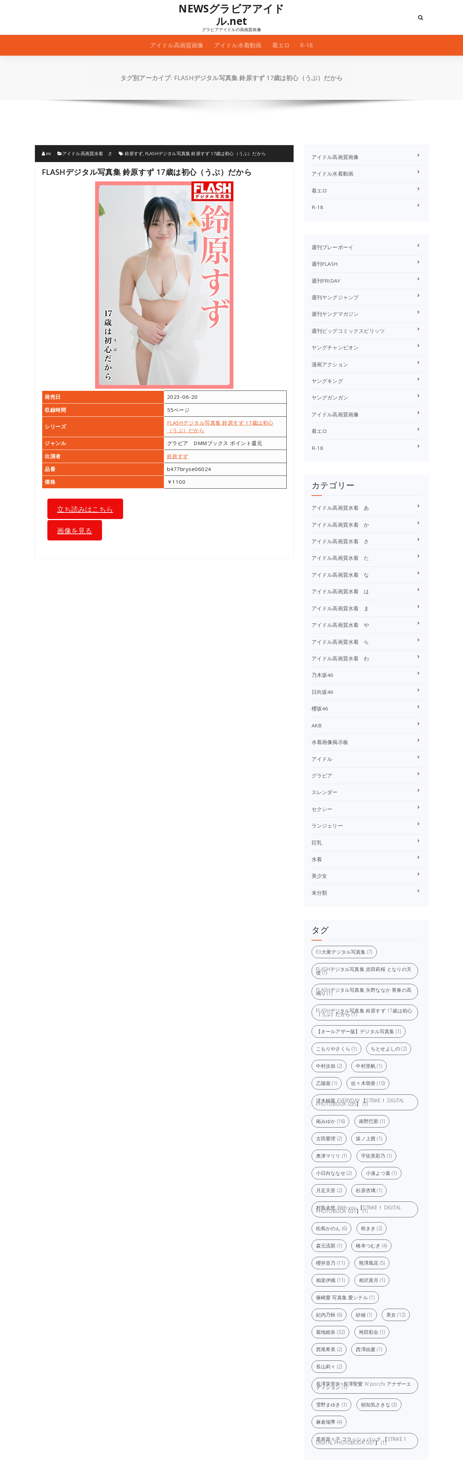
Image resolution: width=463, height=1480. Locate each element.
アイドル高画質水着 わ (340, 658)
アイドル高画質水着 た (340, 557)
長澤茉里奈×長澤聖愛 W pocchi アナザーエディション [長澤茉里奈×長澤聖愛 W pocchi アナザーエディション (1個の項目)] (363, 1385)
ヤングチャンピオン (335, 347)
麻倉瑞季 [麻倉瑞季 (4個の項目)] (329, 1421)
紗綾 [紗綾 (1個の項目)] (364, 1314)
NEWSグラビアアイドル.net (231, 14)
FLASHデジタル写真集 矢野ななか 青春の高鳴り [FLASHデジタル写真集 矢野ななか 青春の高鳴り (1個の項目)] (364, 992)
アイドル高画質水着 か (340, 524)
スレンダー (325, 792)
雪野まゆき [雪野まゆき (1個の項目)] (331, 1404)
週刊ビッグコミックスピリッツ (348, 330)
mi (46, 153)
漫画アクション (330, 364)
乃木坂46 (323, 674)
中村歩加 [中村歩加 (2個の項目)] (329, 1066)
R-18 (306, 45)
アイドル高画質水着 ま (340, 608)
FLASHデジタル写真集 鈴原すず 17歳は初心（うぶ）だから (205, 153)
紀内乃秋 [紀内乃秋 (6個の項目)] (329, 1314)
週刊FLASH (325, 263)
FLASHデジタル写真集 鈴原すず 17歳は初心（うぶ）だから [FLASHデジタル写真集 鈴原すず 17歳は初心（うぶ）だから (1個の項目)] (364, 1012)
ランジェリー (327, 825)
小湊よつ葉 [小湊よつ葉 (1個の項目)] (381, 1173)
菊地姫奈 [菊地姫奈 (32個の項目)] (330, 1332)
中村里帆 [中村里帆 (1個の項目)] (369, 1066)
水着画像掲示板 (330, 741)
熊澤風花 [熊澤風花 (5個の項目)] (372, 1263)
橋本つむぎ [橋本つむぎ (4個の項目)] (371, 1245)
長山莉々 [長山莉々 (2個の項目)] (329, 1366)
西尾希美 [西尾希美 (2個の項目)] (329, 1349)
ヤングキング (327, 380)
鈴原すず (134, 153)
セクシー (322, 808)
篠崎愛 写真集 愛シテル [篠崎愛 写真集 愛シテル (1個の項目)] (345, 1297)
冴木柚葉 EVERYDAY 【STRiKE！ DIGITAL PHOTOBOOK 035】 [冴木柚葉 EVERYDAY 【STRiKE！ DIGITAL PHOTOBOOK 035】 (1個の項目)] (360, 1102)
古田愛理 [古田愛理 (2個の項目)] (329, 1138)
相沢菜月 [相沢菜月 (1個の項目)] (372, 1280)
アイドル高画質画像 (177, 45)
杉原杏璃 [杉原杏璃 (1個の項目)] (369, 1190)
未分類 (319, 892)
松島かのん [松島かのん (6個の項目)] (331, 1228)
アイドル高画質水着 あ (340, 507)
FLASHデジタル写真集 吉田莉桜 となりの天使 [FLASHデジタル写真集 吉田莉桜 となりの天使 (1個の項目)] (364, 971)
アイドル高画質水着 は (340, 591)
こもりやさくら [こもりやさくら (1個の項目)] (336, 1048)
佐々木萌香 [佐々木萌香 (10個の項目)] (368, 1083)
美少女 (319, 875)
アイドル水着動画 (238, 45)
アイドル (322, 758)
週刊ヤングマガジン (335, 313)
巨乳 (317, 842)
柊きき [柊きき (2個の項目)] (371, 1228)
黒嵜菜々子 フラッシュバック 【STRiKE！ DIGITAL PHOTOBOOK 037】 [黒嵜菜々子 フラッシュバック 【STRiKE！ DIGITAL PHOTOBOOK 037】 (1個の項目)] (362, 1441)
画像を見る (74, 530)
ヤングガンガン (330, 397)
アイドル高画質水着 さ (87, 153)
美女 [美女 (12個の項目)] (395, 1314)
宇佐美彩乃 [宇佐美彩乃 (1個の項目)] (376, 1155)
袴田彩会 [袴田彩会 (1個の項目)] (372, 1332)
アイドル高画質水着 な (340, 574)
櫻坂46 (320, 708)
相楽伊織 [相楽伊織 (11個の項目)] (330, 1280)
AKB (317, 725)
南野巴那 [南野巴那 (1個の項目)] (372, 1121)
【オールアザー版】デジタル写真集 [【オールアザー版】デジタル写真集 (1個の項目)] (358, 1031)
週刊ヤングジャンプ (335, 297)
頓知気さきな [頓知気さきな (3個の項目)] (379, 1404)
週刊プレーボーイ (333, 247)
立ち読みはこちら (85, 508)
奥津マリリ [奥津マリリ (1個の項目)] (331, 1155)
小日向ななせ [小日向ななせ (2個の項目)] (334, 1173)
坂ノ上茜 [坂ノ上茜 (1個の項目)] (369, 1138)
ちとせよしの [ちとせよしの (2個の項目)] (389, 1048)
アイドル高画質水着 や (340, 624)
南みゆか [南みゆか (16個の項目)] (330, 1121)
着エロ (281, 45)
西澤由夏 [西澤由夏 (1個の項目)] (369, 1349)
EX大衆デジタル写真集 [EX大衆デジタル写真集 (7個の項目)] (344, 952)
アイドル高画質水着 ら (340, 641)
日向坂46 (323, 691)
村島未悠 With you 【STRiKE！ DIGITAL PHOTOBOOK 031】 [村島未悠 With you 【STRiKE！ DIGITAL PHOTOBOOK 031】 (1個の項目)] (358, 1209)
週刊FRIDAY (326, 280)
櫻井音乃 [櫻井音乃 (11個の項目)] (330, 1263)
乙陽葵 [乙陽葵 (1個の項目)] (326, 1083)
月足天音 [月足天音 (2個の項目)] (329, 1190)
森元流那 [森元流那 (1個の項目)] (329, 1245)
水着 (317, 859)
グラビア (322, 775)
